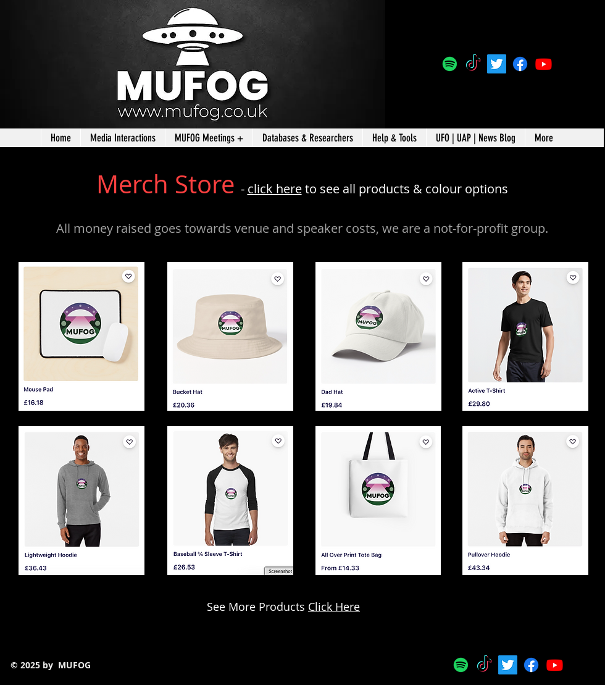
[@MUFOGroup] (496, 64)
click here (275, 188)
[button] (307, 137)
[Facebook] (520, 64)
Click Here (334, 606)
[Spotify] (449, 64)
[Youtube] (543, 64)
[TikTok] (473, 64)
